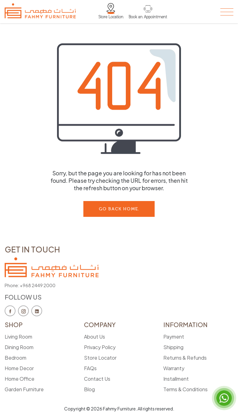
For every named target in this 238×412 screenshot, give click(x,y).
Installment (176, 378)
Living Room (18, 336)
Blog (89, 389)
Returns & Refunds (185, 357)
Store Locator (100, 357)
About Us (94, 336)
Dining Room (19, 347)
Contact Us (97, 378)
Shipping (173, 347)
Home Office (19, 378)
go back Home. (119, 209)
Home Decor (19, 368)
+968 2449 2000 (37, 285)
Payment (173, 336)
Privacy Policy (100, 347)
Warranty (173, 368)
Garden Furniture (24, 389)
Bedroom (15, 357)
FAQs (90, 368)
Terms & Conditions (185, 389)
